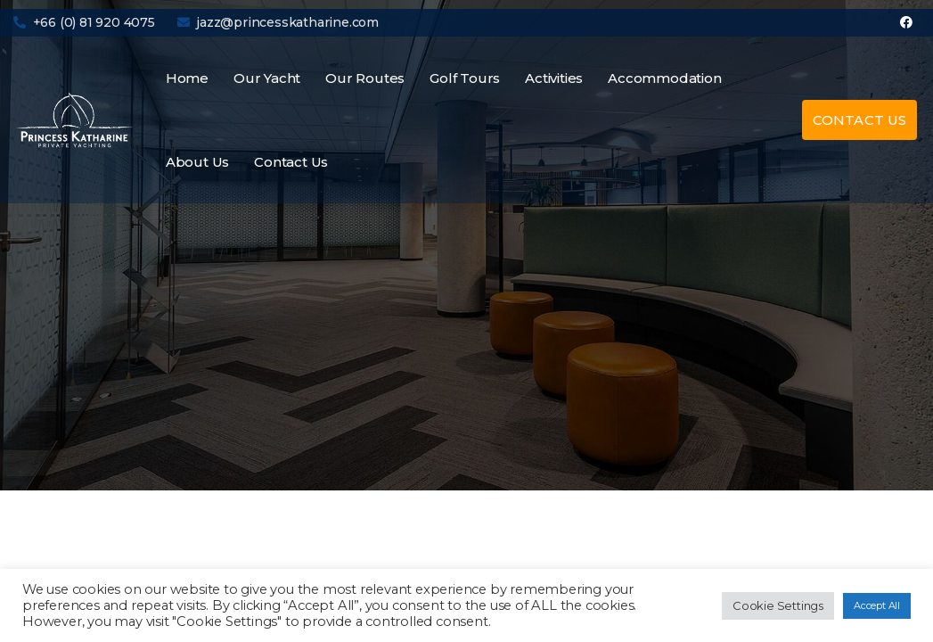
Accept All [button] (877, 605)
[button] (859, 120)
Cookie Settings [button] (777, 605)
